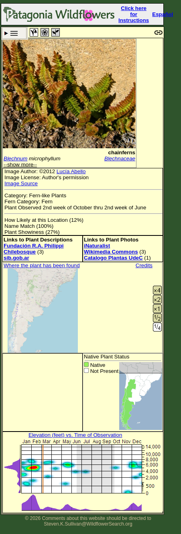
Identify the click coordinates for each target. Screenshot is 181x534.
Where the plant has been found (42, 265)
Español (162, 14)
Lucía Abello (71, 171)
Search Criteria (14, 33)
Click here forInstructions (133, 14)
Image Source (21, 183)
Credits (144, 265)
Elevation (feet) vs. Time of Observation (75, 435)
